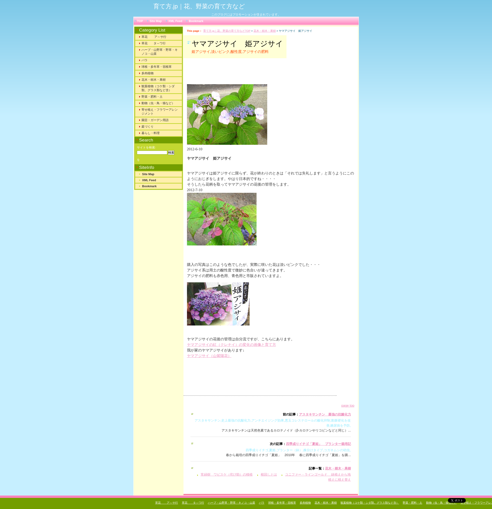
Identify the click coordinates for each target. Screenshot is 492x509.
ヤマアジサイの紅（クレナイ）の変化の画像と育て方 (231, 345)
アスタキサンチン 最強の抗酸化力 (325, 414)
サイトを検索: (146, 147)
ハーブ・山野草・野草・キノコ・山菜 (159, 51)
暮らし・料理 (150, 133)
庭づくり (147, 126)
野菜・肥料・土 (152, 96)
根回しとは (269, 474)
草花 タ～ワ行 (153, 43)
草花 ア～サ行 (154, 37)
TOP (140, 21)
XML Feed (175, 21)
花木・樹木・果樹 (265, 30)
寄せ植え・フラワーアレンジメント (159, 111)
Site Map (156, 21)
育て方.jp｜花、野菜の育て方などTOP (226, 30)
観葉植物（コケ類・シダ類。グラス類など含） (158, 88)
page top (347, 405)
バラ (144, 60)
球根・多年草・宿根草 (156, 66)
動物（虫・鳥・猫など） (158, 103)
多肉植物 (147, 73)
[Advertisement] (244, 73)
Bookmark (196, 21)
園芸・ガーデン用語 (155, 120)
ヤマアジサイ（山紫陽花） (209, 356)
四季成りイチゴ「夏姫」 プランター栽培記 (318, 444)
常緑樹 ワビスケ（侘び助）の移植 (227, 474)
